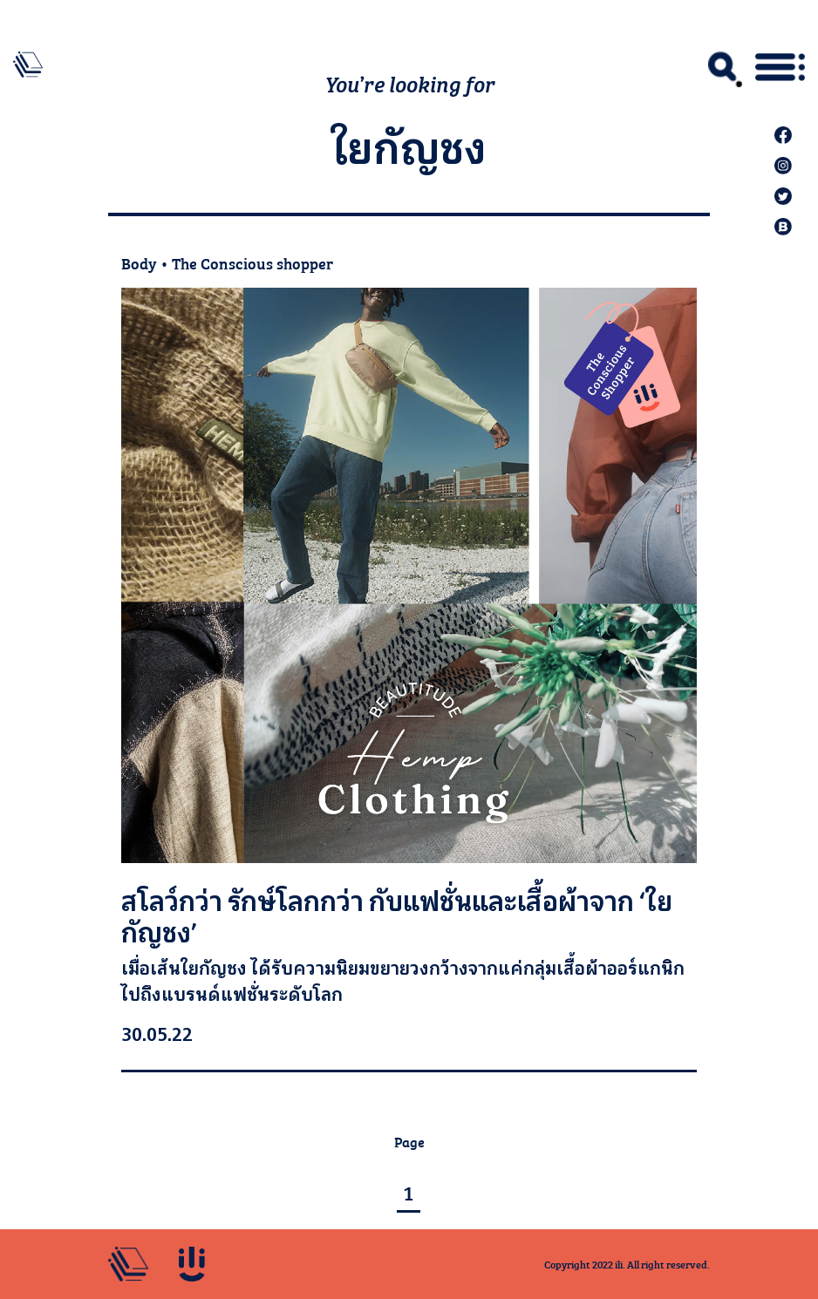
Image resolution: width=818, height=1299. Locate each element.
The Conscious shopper (252, 263)
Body (139, 263)
